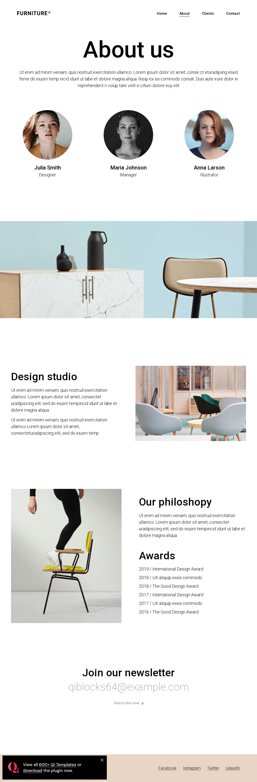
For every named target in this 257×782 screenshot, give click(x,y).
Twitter (213, 768)
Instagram (192, 768)
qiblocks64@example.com (128, 687)
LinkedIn (233, 768)
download (32, 770)
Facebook (167, 768)
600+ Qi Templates (57, 764)
